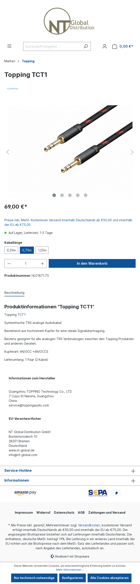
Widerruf (43, 512)
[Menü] (9, 46)
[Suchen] (86, 46)
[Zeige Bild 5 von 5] (85, 195)
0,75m (26, 250)
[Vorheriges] (7, 152)
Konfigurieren (72, 578)
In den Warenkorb (92, 263)
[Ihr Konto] (105, 46)
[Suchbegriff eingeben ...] (52, 46)
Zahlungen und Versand (106, 512)
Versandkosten (89, 525)
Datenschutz (64, 512)
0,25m (11, 250)
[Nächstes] (132, 152)
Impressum (24, 512)
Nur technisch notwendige (34, 578)
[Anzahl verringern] (9, 263)
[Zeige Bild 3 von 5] (70, 195)
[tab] (14, 292)
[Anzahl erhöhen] (42, 263)
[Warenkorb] (123, 46)
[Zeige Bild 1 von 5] (54, 195)
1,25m (42, 250)
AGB (81, 512)
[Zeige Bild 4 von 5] (78, 195)
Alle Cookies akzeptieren (109, 578)
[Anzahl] (25, 263)
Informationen (16, 480)
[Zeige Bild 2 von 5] (62, 195)
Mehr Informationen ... (70, 569)
